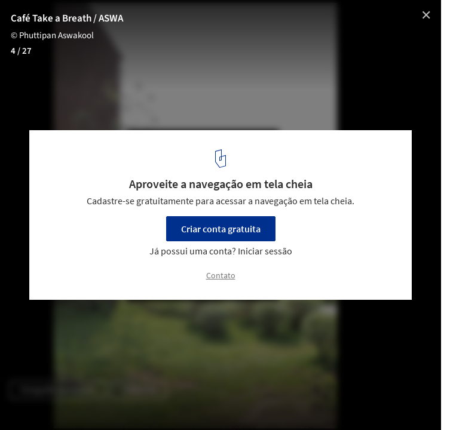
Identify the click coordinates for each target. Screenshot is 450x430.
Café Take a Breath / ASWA (67, 18)
